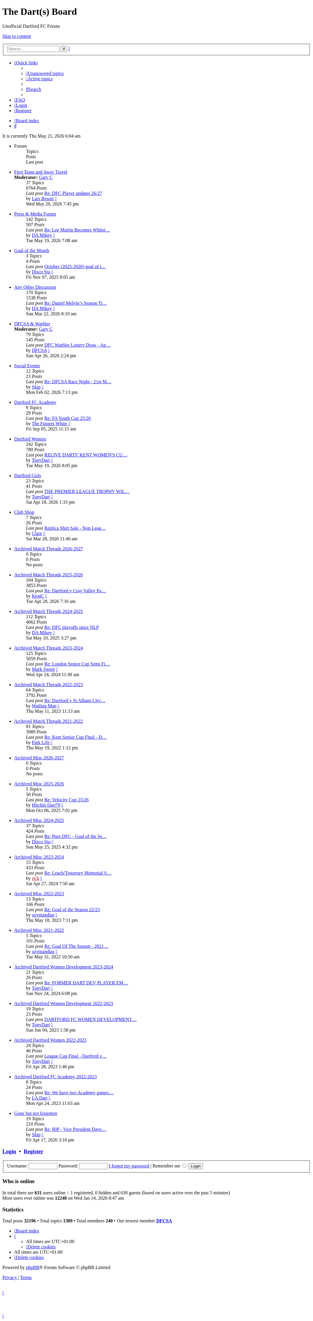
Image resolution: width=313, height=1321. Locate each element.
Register (33, 1151)
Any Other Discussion (35, 287)
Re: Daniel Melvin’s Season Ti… (75, 303)
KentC (38, 595)
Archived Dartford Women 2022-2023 (50, 1040)
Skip (36, 386)
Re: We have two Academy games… (78, 1092)
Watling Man (44, 705)
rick (35, 878)
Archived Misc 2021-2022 (39, 930)
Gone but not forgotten (35, 1113)
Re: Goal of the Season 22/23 (72, 909)
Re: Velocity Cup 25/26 (66, 799)
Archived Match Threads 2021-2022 (48, 721)
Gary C (46, 177)
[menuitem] (45, 73)
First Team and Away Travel (40, 171)
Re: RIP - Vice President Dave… (75, 1129)
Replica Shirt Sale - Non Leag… (75, 528)
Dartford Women (30, 438)
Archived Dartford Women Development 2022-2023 (63, 1003)
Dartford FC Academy (35, 402)
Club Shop (24, 512)
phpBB (32, 1267)
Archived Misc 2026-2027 (39, 757)
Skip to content (16, 36)
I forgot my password (129, 1165)
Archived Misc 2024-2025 (39, 820)
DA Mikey (42, 235)
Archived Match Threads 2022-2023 (48, 684)
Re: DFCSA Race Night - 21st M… (78, 381)
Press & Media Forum (35, 213)
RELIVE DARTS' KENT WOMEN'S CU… (85, 454)
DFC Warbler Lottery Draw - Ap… (77, 345)
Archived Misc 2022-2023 (39, 893)
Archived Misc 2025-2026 (39, 783)
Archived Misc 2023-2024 (39, 857)
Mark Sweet (43, 669)
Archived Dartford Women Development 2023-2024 (63, 966)
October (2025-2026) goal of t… (75, 266)
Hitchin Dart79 (46, 805)
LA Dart (39, 1097)
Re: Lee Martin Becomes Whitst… (77, 229)
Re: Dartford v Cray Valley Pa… (75, 590)
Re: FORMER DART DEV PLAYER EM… (86, 982)
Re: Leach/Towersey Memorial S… (78, 872)
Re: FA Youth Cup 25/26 (67, 418)
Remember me (169, 1165)
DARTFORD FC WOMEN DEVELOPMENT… (90, 1019)
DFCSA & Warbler (32, 323)
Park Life (41, 742)
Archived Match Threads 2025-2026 (48, 574)
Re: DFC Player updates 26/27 (73, 193)
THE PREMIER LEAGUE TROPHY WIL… (87, 491)
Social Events (27, 365)
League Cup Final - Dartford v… (75, 1056)
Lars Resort (43, 198)
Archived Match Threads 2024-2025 (48, 611)
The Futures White (49, 423)
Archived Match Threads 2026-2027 (48, 548)
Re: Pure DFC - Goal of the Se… (75, 836)
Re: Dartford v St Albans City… (74, 700)
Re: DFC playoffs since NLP (71, 627)
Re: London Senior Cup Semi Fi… (77, 663)
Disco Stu (41, 271)
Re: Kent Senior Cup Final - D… (75, 737)
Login (9, 1151)
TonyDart (41, 460)
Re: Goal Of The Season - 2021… (76, 946)
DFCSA (39, 350)
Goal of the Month (31, 250)
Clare (37, 533)
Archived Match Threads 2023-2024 (48, 647)
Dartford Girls (27, 475)
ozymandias (43, 914)
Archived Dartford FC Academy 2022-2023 (55, 1076)
